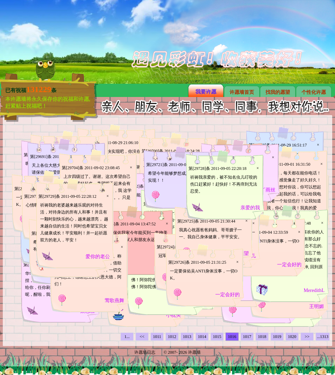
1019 (277, 336)
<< (142, 336)
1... (127, 336)
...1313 (322, 336)
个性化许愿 (314, 92)
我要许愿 (205, 92)
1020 (292, 336)
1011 (157, 336)
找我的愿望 (278, 92)
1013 (187, 336)
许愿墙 (194, 352)
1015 (217, 336)
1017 (247, 336)
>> (307, 336)
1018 (262, 336)
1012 (172, 336)
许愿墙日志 (144, 352)
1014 (202, 336)
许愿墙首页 (242, 92)
